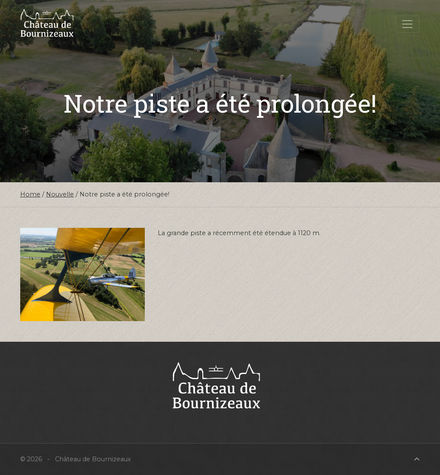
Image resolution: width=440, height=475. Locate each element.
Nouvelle (60, 194)
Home (30, 194)
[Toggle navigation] (407, 24)
